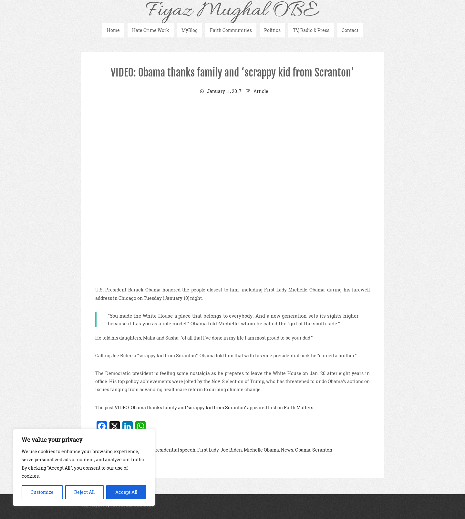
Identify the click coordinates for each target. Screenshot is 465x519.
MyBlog (189, 30)
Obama (302, 450)
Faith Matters (298, 407)
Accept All (126, 492)
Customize (42, 492)
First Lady (208, 450)
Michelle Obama (261, 450)
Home (113, 30)
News (287, 450)
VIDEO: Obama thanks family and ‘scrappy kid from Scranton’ (232, 72)
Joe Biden (231, 450)
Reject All (84, 492)
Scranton (322, 450)
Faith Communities (231, 30)
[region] (84, 467)
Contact (350, 30)
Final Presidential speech (167, 450)
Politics (272, 30)
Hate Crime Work (150, 30)
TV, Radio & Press (311, 30)
